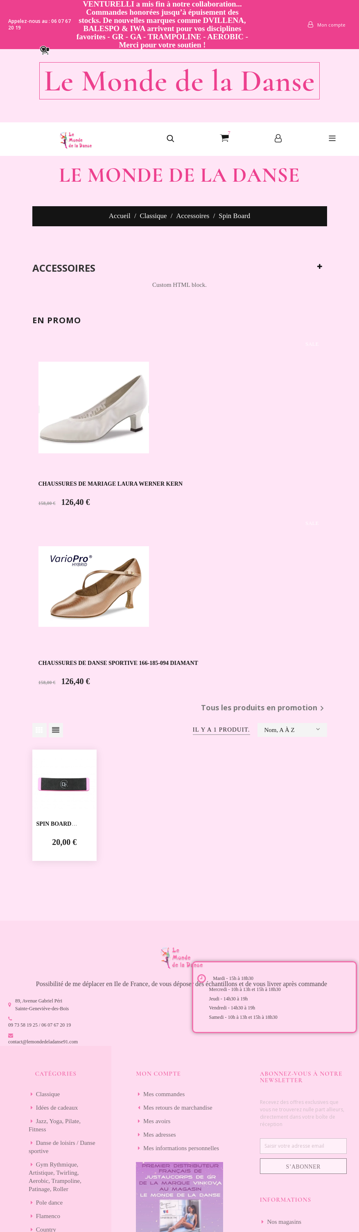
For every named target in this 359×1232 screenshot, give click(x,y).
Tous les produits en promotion (264, 708)
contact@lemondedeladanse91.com (43, 1042)
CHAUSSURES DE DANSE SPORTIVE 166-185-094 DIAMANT (118, 663)
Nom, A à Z (292, 729)
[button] (48, 49)
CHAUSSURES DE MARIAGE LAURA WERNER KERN (110, 484)
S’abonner (303, 1167)
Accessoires (63, 268)
